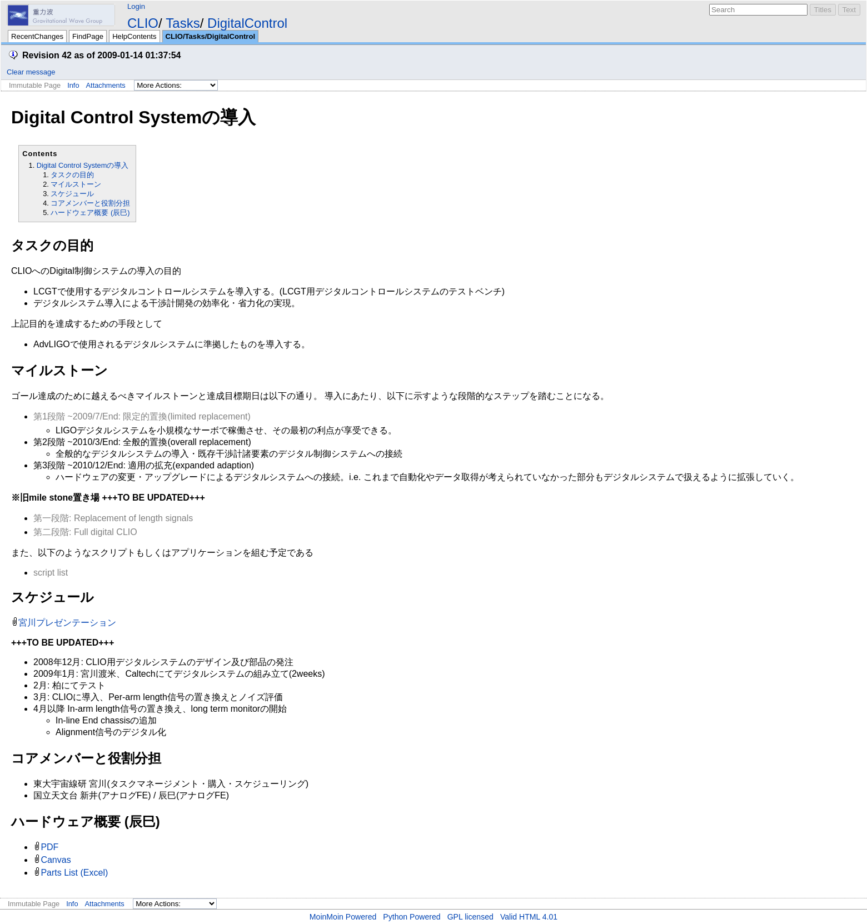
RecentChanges (37, 36)
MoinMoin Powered (343, 916)
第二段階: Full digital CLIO (85, 532)
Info (73, 85)
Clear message (31, 72)
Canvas (56, 860)
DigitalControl (247, 23)
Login (136, 6)
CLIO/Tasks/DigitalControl (210, 36)
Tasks (183, 23)
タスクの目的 (72, 175)
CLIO (142, 23)
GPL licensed (470, 916)
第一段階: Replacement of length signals (113, 518)
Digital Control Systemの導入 (83, 165)
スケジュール (72, 193)
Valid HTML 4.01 (528, 916)
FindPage (87, 36)
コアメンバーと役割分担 (90, 203)
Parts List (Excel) (74, 872)
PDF (49, 847)
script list (50, 572)
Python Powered (411, 916)
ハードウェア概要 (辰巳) (90, 212)
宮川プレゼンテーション (67, 622)
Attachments (106, 85)
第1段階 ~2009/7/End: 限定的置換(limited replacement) (142, 416)
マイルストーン (76, 184)
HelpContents (134, 36)
